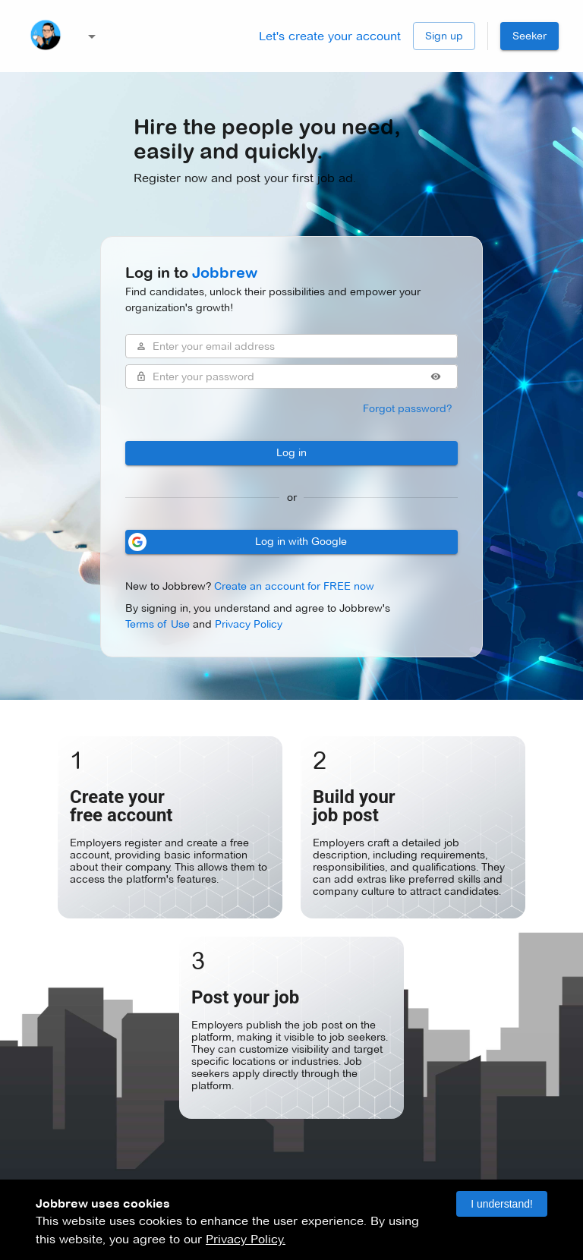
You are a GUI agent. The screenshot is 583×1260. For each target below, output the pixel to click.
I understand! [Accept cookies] (502, 1204)
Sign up (444, 36)
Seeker (529, 36)
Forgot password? (407, 409)
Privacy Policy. (245, 1239)
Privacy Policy (248, 624)
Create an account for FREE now (294, 586)
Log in (291, 453)
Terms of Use (157, 624)
